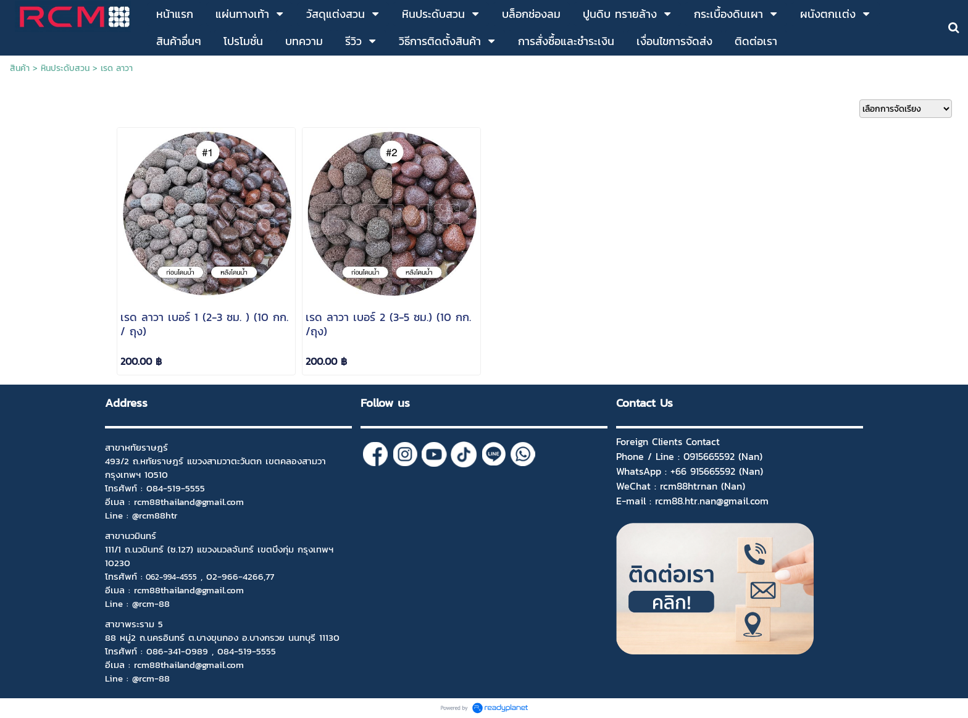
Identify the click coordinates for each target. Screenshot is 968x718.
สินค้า (20, 68)
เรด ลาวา (117, 68)
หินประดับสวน (65, 68)
